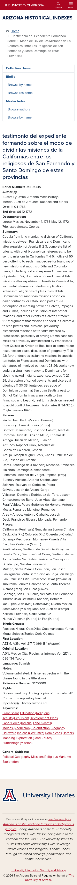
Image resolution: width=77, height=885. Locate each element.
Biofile (10, 77)
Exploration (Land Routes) (34, 738)
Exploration (10, 762)
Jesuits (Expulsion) (15, 718)
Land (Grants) (42, 723)
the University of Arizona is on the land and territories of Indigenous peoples (38, 824)
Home (15, 31)
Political (8, 757)
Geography (22, 757)
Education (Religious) (35, 713)
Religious (51, 757)
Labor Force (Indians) (17, 723)
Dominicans (53, 733)
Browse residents (20, 93)
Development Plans (44, 718)
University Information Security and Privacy (38, 870)
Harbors (68, 733)
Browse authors (19, 109)
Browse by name (20, 85)
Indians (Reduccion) (16, 728)
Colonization (40, 728)
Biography (58, 728)
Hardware (9, 733)
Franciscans (10, 713)
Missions (37, 757)
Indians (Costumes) (30, 733)
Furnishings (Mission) (17, 743)
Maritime (65, 757)
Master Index (15, 101)
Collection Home (18, 68)
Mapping (8, 738)
